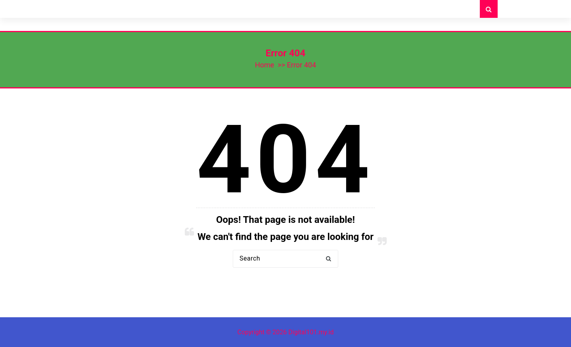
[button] (328, 259)
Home (264, 65)
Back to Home (285, 285)
